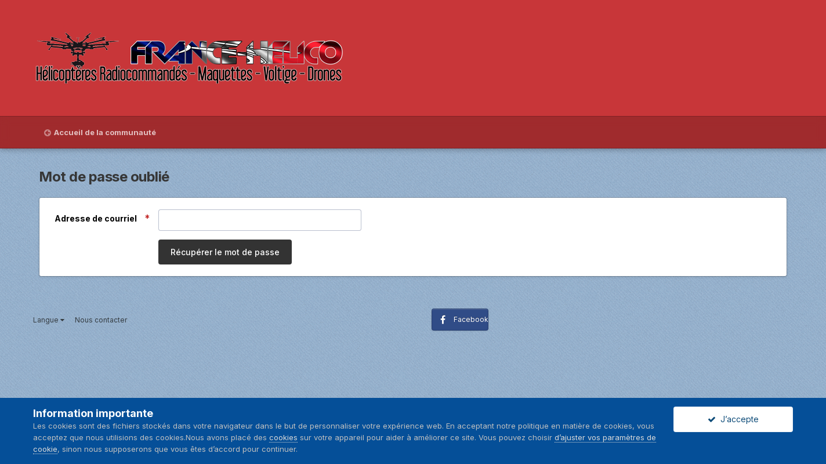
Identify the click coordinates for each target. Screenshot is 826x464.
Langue (48, 320)
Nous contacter (101, 320)
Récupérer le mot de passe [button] (225, 252)
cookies (283, 437)
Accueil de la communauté (105, 132)
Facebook (471, 319)
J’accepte (733, 419)
